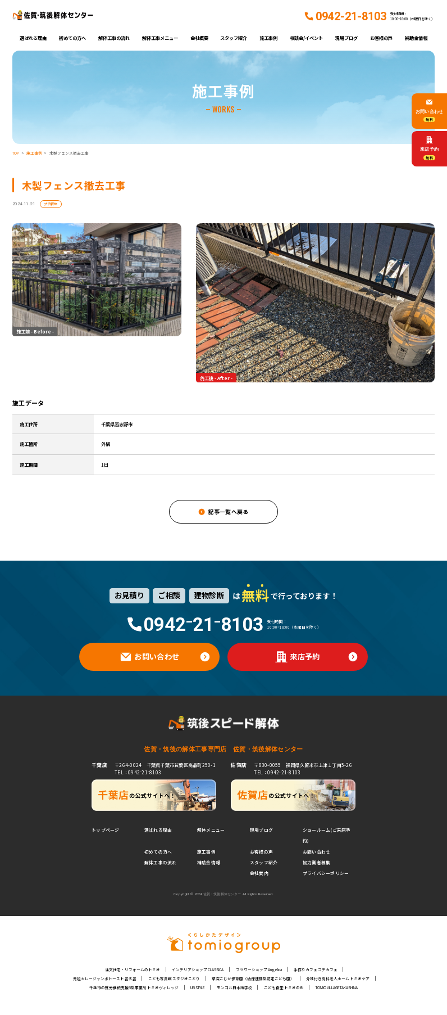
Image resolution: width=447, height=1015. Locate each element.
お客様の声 (381, 37)
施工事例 (268, 37)
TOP (15, 153)
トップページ (105, 830)
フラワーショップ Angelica (259, 969)
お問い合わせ (316, 852)
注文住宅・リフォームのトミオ (132, 969)
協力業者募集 (316, 862)
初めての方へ (72, 37)
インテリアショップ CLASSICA (198, 969)
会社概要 (199, 37)
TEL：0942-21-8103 (277, 772)
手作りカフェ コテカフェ (315, 969)
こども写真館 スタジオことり (174, 978)
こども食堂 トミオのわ (284, 987)
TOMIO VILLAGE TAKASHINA (337, 987)
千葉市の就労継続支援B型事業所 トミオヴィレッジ (134, 987)
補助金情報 (416, 37)
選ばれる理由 (33, 37)
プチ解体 (50, 203)
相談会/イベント (306, 37)
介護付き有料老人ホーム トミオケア (338, 978)
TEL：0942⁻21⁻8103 (138, 772)
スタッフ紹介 (233, 37)
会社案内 (259, 873)
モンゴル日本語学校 (234, 987)
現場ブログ (346, 37)
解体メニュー (211, 830)
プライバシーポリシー (326, 873)
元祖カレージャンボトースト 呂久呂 (104, 978)
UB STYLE (197, 987)
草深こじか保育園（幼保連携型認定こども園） (253, 978)
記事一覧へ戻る (228, 511)
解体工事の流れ (114, 37)
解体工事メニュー (160, 37)
